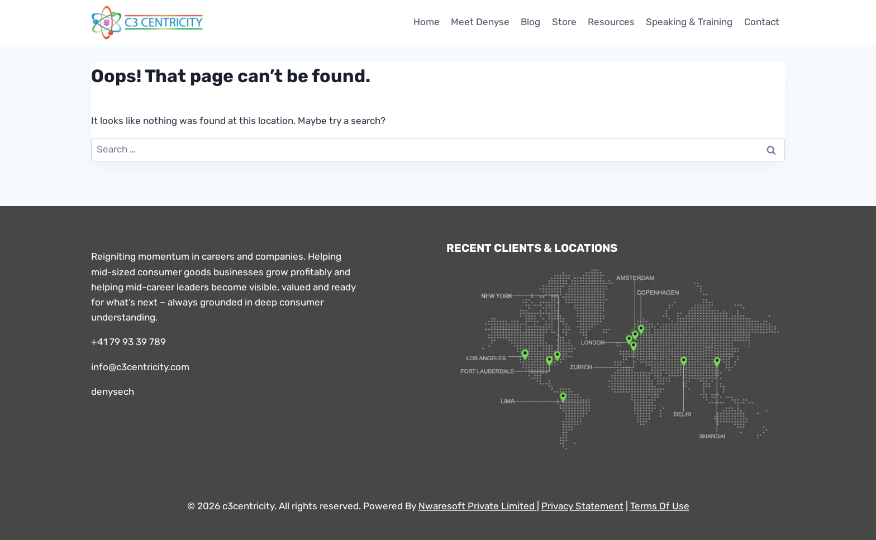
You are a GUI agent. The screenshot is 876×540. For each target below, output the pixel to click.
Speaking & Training (689, 21)
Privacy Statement (582, 506)
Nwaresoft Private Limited (476, 506)
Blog (530, 21)
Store (564, 21)
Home (426, 21)
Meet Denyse (480, 21)
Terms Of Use (659, 506)
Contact (761, 21)
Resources (611, 21)
